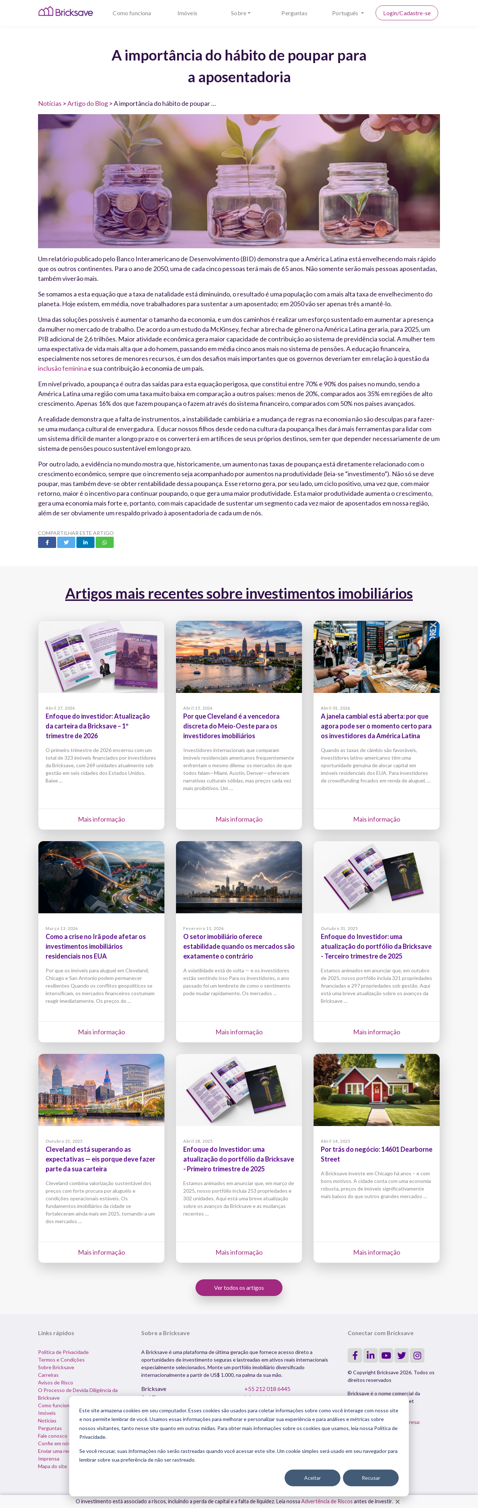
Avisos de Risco (55, 1382)
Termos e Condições (61, 1360)
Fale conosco (52, 1436)
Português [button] (346, 12)
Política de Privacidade (63, 1352)
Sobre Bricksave (56, 1367)
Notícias (50, 103)
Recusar (371, 1478)
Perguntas (294, 12)
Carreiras (48, 1375)
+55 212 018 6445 (267, 1388)
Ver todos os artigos (239, 1287)
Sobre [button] (238, 12)
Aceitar (312, 1478)
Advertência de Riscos (327, 1501)
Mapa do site (52, 1466)
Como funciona (132, 12)
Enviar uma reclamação (63, 1451)
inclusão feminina (62, 368)
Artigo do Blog (87, 103)
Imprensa (48, 1458)
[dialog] (239, 1446)
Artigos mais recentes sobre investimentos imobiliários (239, 593)
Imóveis (187, 12)
